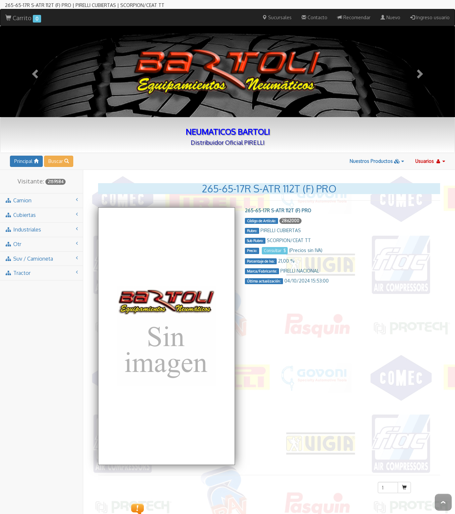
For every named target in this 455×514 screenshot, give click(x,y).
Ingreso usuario (430, 9)
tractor (41, 264)
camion (41, 191)
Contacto (314, 9)
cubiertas (41, 206)
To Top (443, 502)
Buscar (58, 153)
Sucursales (277, 9)
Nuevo (390, 9)
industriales (41, 221)
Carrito (23, 10)
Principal (26, 153)
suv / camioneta (41, 250)
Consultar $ (275, 242)
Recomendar (353, 9)
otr (41, 235)
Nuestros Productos (377, 153)
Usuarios (430, 153)
